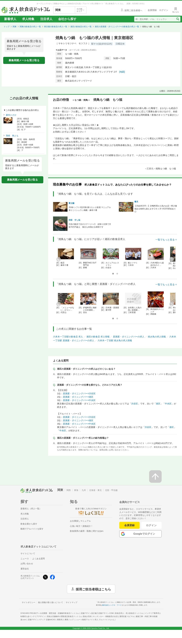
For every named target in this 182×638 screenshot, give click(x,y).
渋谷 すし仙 (74, 220)
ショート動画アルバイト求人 (94, 620)
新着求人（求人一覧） (31, 508)
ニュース (25, 558)
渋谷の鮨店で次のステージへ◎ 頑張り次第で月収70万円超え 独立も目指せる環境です (90, 225)
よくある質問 (38, 558)
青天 (136, 202)
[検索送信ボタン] (177, 19)
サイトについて (28, 553)
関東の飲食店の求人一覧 (30, 26)
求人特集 (28, 19)
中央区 (168, 403)
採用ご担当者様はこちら (93, 589)
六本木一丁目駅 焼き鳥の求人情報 (115, 340)
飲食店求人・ (129, 613)
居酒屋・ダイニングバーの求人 (128, 336)
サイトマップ (71, 602)
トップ (6, 26)
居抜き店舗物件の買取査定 (69, 616)
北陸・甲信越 (111, 490)
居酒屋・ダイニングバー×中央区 (79, 400)
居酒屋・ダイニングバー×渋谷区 (79, 393)
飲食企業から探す (29, 524)
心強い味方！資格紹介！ (81, 526)
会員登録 (129, 525)
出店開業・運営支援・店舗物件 (59, 613)
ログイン (151, 525)
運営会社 (25, 569)
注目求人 (46, 19)
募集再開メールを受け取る (24, 60)
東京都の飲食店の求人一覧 (55, 26)
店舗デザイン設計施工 (97, 613)
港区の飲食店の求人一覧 (81, 26)
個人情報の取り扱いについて (50, 602)
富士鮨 (71, 203)
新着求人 (10, 19)
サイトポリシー (28, 602)
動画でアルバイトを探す (32, 529)
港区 (158, 403)
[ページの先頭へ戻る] (155, 476)
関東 (15, 26)
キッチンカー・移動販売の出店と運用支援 (113, 616)
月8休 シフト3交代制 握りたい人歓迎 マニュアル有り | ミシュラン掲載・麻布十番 (90, 208)
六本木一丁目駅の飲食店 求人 (68, 336)
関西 (69, 490)
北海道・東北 (95, 490)
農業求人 (65, 620)
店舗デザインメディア (41, 620)
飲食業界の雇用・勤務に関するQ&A (86, 531)
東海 (76, 490)
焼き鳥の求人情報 (157, 336)
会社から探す (67, 19)
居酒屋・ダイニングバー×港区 (78, 397)
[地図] (122, 71)
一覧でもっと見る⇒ (166, 239)
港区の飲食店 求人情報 (98, 336)
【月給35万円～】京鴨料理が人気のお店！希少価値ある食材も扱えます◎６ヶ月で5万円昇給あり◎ (155, 209)
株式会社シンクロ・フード (112, 605)
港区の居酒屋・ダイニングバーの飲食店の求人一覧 (117, 26)
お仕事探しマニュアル (80, 521)
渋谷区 (134, 403)
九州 (84, 490)
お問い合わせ (27, 563)
